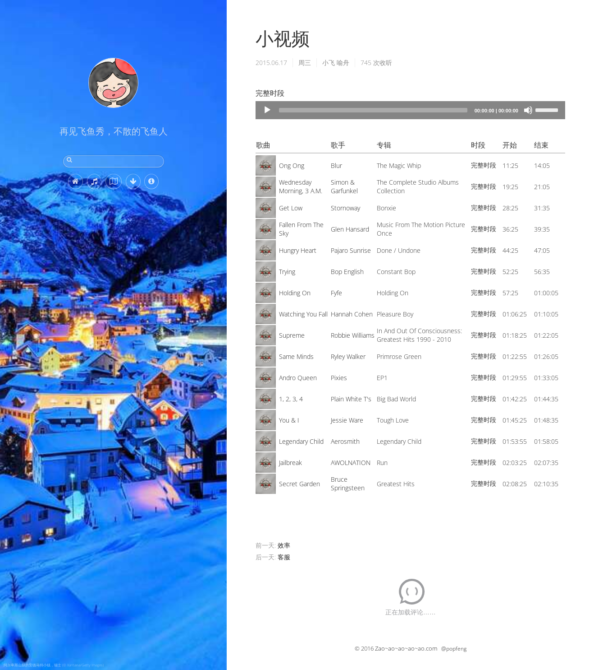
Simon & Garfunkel (344, 186)
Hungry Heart (297, 250)
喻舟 (343, 62)
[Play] (267, 110)
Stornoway (345, 208)
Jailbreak (290, 462)
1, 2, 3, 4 (291, 399)
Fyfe (336, 292)
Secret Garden (299, 483)
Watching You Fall (303, 314)
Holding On (295, 292)
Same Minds (296, 356)
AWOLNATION (350, 462)
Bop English (347, 271)
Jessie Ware (347, 420)
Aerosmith (345, 441)
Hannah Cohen (352, 314)
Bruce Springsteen (348, 483)
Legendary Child (301, 441)
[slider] (373, 110)
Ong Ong (291, 165)
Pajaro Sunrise (351, 250)
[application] (410, 110)
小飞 (328, 62)
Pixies (339, 377)
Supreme (292, 335)
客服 (284, 557)
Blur (336, 165)
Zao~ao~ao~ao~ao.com (406, 648)
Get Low (290, 208)
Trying (287, 271)
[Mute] (528, 110)
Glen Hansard (350, 229)
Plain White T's (351, 399)
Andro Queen (298, 377)
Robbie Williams (353, 335)
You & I (289, 420)
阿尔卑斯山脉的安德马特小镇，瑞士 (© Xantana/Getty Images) (54, 664)
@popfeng (453, 648)
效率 (284, 545)
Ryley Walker (348, 356)
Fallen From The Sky (301, 228)
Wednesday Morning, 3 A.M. (300, 186)
